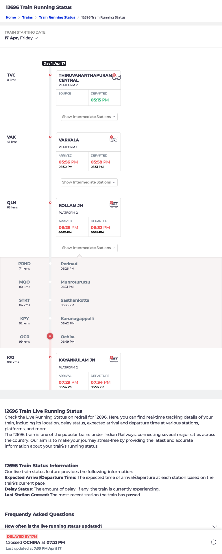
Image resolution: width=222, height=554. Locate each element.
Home (11, 17)
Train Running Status (57, 17)
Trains (27, 17)
